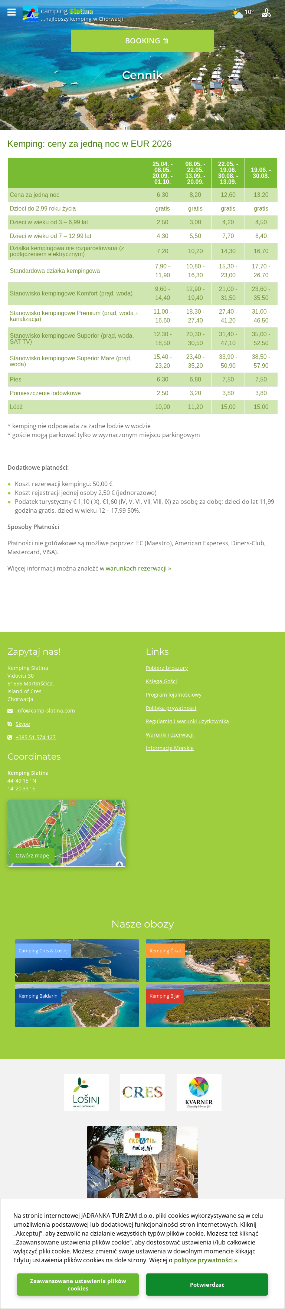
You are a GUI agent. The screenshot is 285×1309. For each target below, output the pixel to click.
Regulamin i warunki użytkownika (187, 721)
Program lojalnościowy (174, 694)
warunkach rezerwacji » (138, 568)
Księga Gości (161, 681)
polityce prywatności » (206, 1260)
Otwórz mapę (32, 855)
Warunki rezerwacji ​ (170, 734)
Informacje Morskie (170, 747)
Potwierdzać (207, 1284)
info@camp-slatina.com (41, 710)
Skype (18, 723)
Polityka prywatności (171, 707)
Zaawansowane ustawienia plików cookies (78, 1284)
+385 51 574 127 (31, 737)
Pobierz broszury (167, 667)
